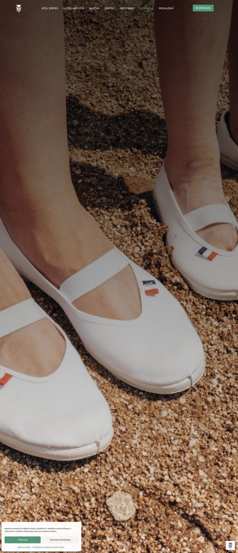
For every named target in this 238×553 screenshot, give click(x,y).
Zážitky (110, 8)
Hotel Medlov (78, 8)
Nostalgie (142, 8)
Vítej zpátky (57, 8)
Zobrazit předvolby (60, 539)
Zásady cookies (24, 547)
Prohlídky (160, 8)
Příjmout (22, 539)
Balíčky (96, 8)
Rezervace (205, 8)
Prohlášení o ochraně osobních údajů (48, 547)
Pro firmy (125, 8)
